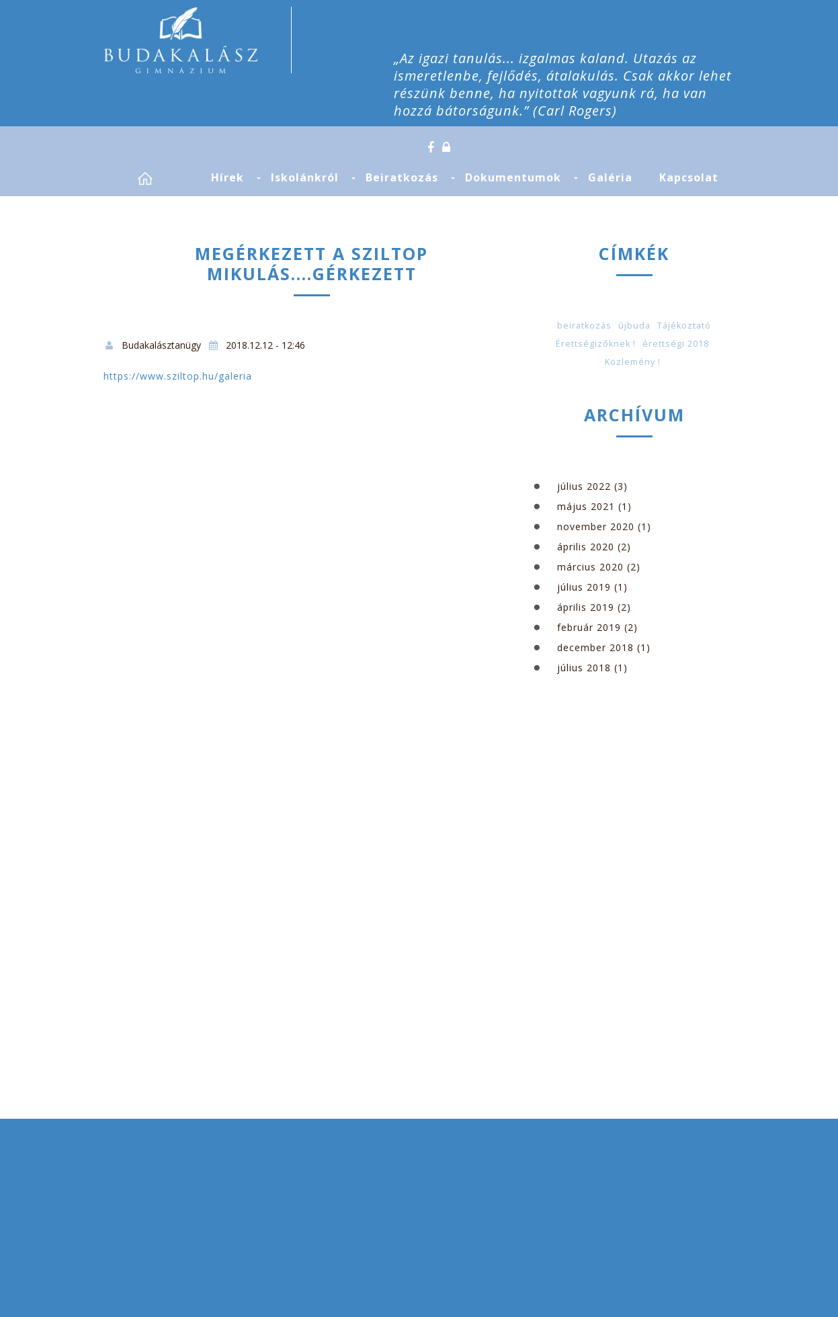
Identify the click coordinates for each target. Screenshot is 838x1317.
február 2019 (589, 627)
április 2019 (585, 607)
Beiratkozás (402, 177)
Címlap (160, 178)
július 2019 (584, 587)
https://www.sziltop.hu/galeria (177, 376)
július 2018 (584, 667)
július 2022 (584, 486)
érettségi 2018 (675, 343)
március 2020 (590, 566)
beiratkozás (584, 325)
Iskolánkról (305, 177)
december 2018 (595, 647)
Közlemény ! (633, 362)
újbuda (634, 325)
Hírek (227, 177)
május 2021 (586, 506)
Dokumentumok (513, 177)
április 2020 (585, 546)
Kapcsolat (688, 177)
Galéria (610, 177)
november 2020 (595, 526)
